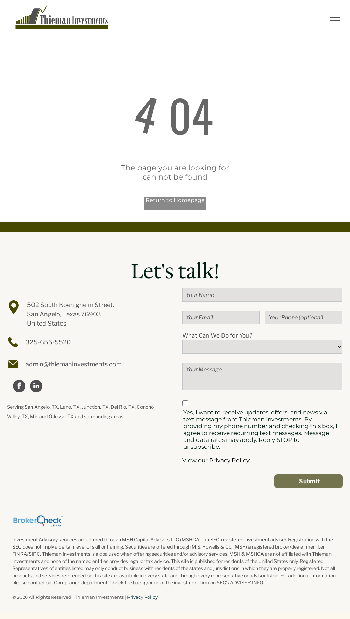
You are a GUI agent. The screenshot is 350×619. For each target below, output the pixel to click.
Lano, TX (70, 407)
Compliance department (80, 582)
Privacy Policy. (230, 460)
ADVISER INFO (247, 582)
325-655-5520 (48, 342)
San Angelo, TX (41, 407)
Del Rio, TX (123, 407)
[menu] (335, 18)
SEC (214, 539)
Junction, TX (95, 407)
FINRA (19, 554)
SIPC (34, 554)
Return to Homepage (175, 200)
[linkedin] (36, 387)
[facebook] (19, 387)
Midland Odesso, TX (52, 416)
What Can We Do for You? (217, 335)
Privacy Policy (142, 597)
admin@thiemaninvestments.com (74, 364)
